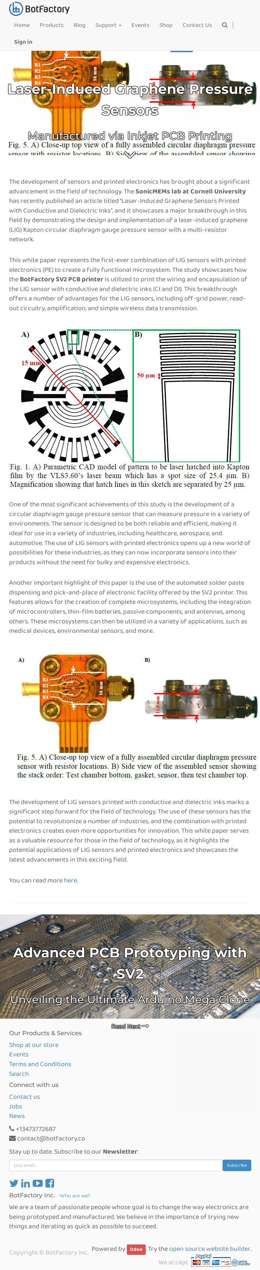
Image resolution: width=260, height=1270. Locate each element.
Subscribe (237, 1165)
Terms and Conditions (40, 1064)
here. (71, 880)
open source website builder (209, 1248)
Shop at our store (34, 1045)
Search (19, 1073)
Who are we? (75, 1195)
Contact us (24, 1096)
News (17, 1116)
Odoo (136, 1249)
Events (19, 1054)
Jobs (15, 1106)
